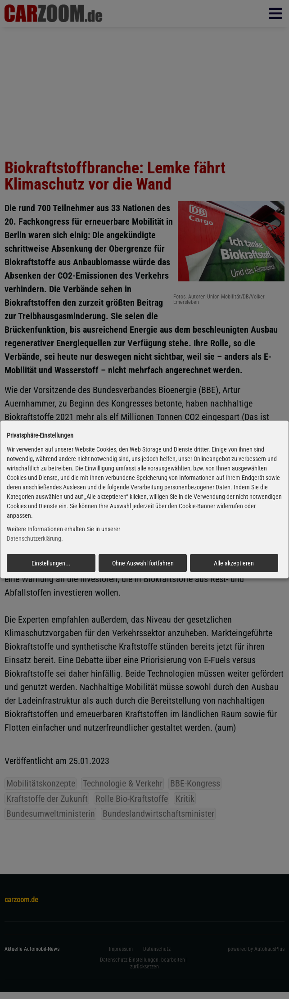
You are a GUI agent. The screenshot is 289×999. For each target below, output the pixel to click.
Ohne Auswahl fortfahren (143, 563)
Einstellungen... (51, 563)
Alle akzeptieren (234, 563)
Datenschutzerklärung (34, 538)
